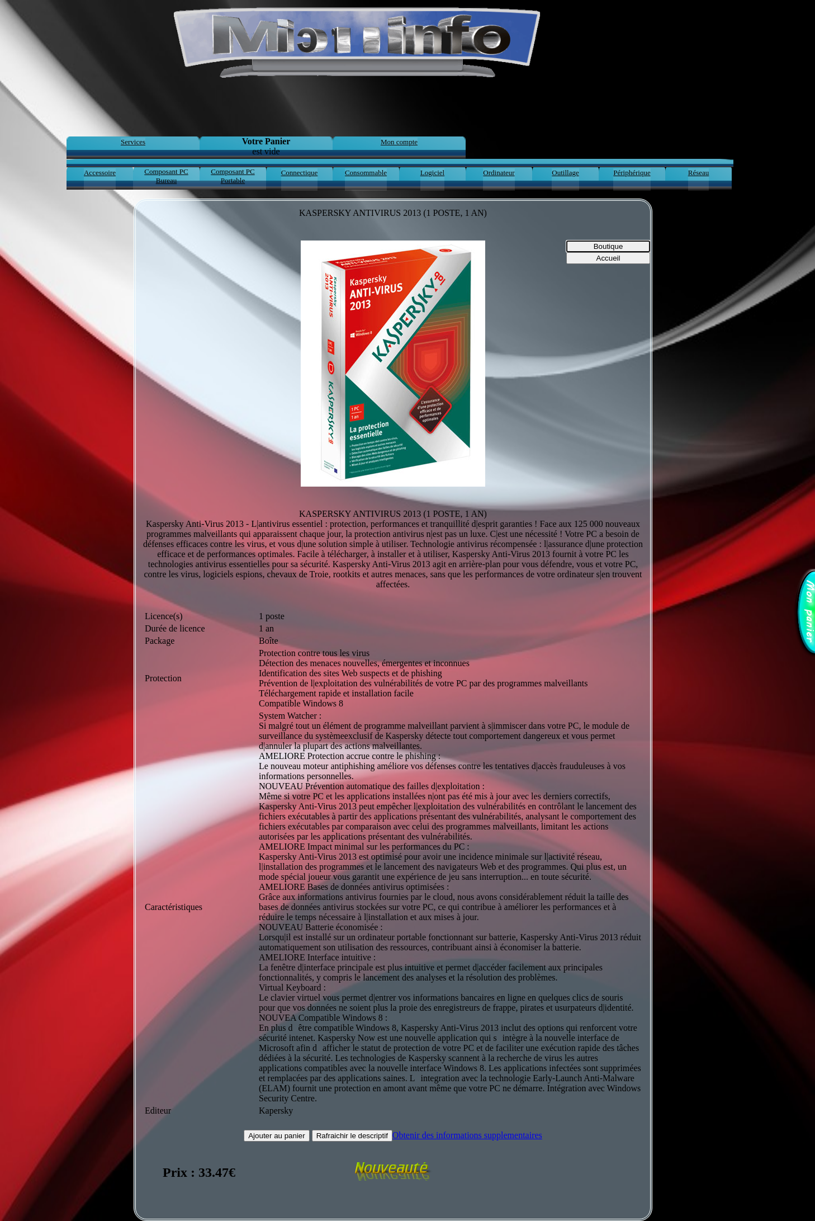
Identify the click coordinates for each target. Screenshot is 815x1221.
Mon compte (399, 142)
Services (133, 142)
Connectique (299, 172)
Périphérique (631, 172)
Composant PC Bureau (166, 176)
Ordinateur (498, 172)
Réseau (698, 172)
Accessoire (100, 172)
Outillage (565, 172)
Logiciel (432, 172)
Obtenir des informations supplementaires (467, 1135)
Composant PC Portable (232, 176)
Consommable (366, 172)
